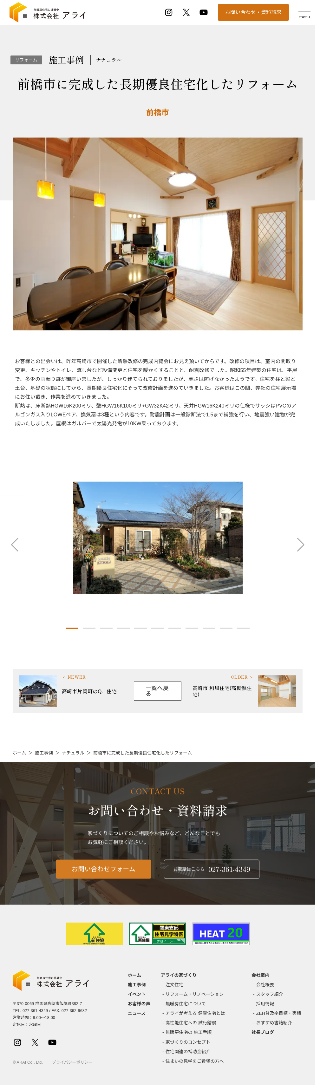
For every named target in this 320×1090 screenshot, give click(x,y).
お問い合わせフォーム (103, 876)
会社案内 (260, 975)
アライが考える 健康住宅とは (195, 1013)
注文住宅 (175, 984)
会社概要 (265, 984)
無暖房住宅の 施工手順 (189, 1032)
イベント (137, 994)
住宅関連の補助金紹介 (188, 1051)
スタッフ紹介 (269, 994)
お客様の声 (139, 1003)
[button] (72, 628)
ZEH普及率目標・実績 (278, 1013)
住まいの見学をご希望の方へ (195, 1061)
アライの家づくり (179, 975)
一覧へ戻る (157, 691)
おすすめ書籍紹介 (274, 1022)
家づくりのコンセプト (188, 1042)
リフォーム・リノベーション (195, 994)
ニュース (137, 1013)
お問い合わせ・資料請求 (253, 12)
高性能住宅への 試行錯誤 (191, 1022)
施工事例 (44, 752)
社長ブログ (262, 1032)
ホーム (19, 752)
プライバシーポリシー (72, 1062)
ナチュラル (73, 752)
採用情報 (265, 1003)
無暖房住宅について (186, 1003)
